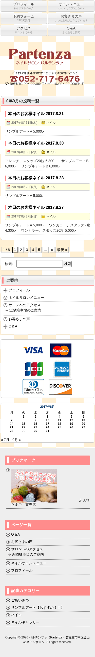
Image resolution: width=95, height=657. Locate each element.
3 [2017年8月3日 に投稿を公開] (47, 416)
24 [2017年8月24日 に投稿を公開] (47, 427)
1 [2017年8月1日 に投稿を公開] (24, 416)
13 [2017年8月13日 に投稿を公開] (83, 420)
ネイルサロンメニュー (26, 297)
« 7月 (5, 440)
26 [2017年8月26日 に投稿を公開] (71, 427)
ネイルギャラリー (25, 622)
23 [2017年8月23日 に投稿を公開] (35, 427)
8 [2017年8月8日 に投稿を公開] (24, 420)
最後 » (62, 250)
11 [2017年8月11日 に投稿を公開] (59, 420)
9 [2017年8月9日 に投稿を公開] (35, 420)
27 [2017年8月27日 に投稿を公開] (83, 427)
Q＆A (13, 326)
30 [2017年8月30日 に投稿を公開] (35, 431)
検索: (9, 264)
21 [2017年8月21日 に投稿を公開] (11, 427)
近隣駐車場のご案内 (25, 310)
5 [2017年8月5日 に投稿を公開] (71, 416)
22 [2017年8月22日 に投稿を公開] (23, 427)
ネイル (50, 122)
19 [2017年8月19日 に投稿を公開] (71, 424)
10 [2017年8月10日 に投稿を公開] (47, 420)
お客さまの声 (19, 319)
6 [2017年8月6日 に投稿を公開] (83, 416)
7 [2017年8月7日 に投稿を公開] (11, 420)
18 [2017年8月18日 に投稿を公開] (59, 424)
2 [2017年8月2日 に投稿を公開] (35, 416)
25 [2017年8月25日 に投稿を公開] (59, 427)
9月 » (16, 440)
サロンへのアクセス (25, 305)
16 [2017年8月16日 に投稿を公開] (35, 424)
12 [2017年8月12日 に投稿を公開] (71, 420)
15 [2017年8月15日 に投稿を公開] (23, 424)
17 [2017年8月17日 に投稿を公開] (47, 424)
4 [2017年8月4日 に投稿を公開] (59, 416)
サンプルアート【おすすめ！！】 (37, 607)
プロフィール (19, 290)
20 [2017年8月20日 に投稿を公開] (83, 424)
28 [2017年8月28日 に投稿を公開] (11, 431)
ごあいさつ (20, 600)
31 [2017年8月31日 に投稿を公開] (47, 431)
